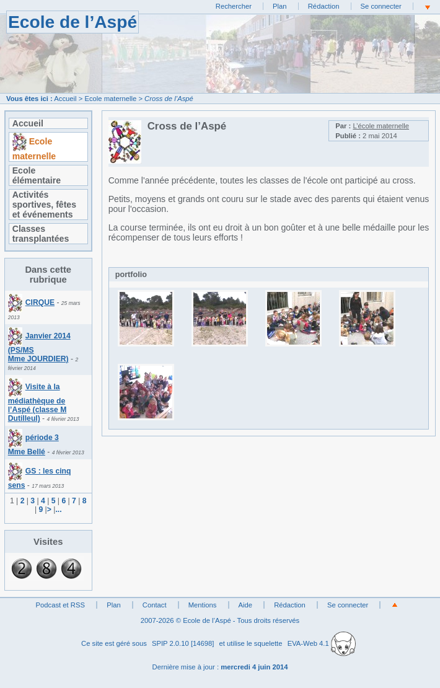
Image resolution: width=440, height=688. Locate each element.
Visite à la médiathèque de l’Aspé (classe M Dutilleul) (37, 402)
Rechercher (234, 6)
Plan (280, 6)
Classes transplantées (40, 234)
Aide (246, 605)
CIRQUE (31, 302)
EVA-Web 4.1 (322, 643)
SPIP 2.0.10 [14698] (183, 643)
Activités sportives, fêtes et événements (44, 204)
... (58, 509)
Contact (155, 605)
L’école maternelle (381, 126)
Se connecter (381, 6)
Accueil (65, 98)
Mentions (202, 605)
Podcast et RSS (60, 605)
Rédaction (324, 6)
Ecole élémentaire (36, 175)
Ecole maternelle (110, 98)
